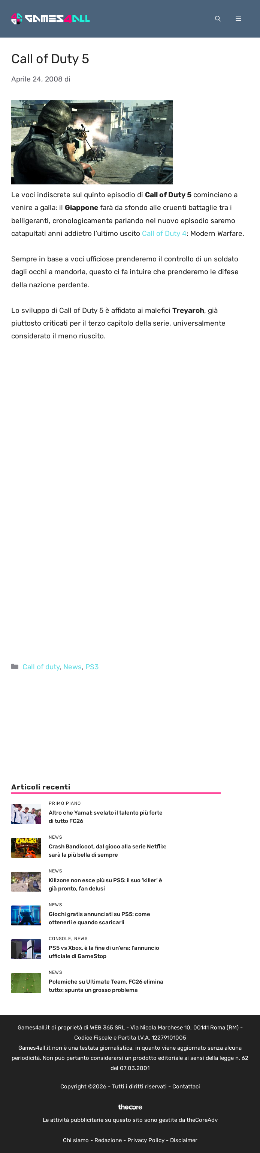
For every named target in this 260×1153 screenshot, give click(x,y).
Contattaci (186, 1086)
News (72, 667)
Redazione (108, 1140)
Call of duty (41, 667)
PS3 (92, 667)
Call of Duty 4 (164, 233)
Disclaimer (183, 1140)
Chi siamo (76, 1140)
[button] (218, 19)
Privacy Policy (145, 1140)
